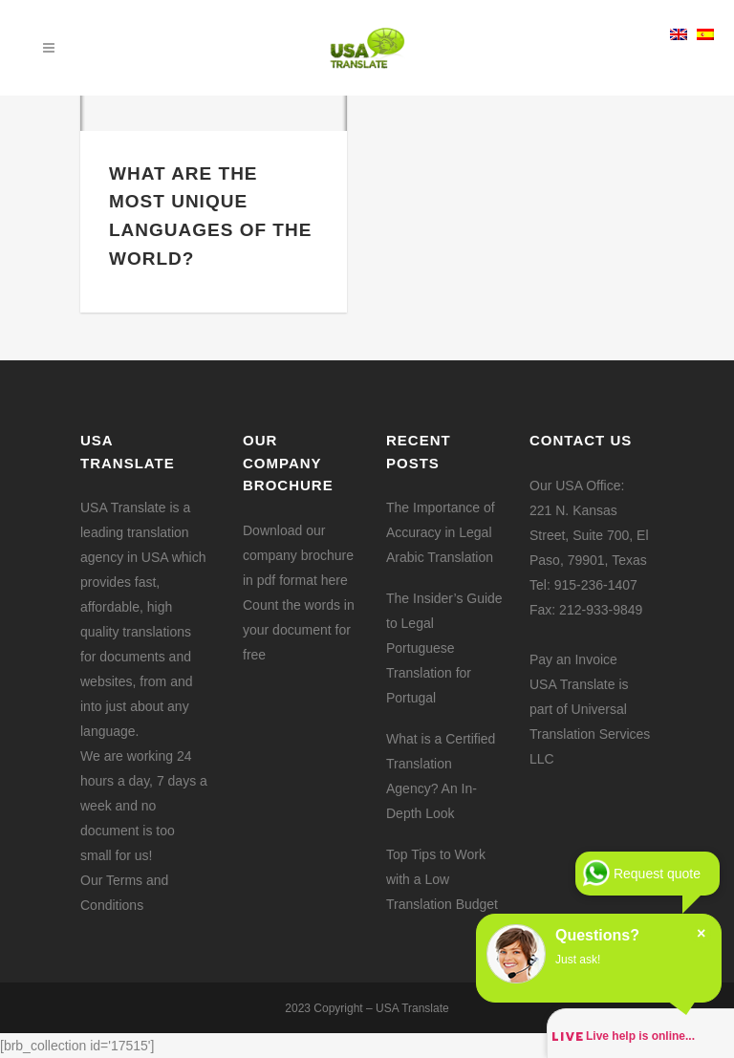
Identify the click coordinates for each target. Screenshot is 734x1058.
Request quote (657, 873)
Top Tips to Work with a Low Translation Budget (442, 879)
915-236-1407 (595, 585)
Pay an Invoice (573, 659)
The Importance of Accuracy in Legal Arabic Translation (440, 532)
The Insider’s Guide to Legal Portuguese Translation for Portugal (444, 648)
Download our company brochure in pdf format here (298, 555)
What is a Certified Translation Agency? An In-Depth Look (440, 776)
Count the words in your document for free (299, 629)
